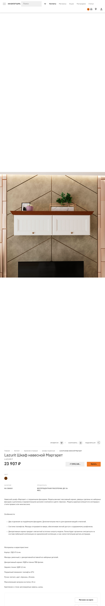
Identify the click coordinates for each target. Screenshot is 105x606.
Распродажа (81, 4)
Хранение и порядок (31, 451)
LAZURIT (8, 459)
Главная (7, 451)
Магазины (62, 4)
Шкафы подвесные (48, 451)
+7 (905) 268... (75, 464)
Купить (94, 464)
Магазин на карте (86, 600)
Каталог (17, 451)
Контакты (52, 4)
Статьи (91, 4)
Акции (71, 4)
